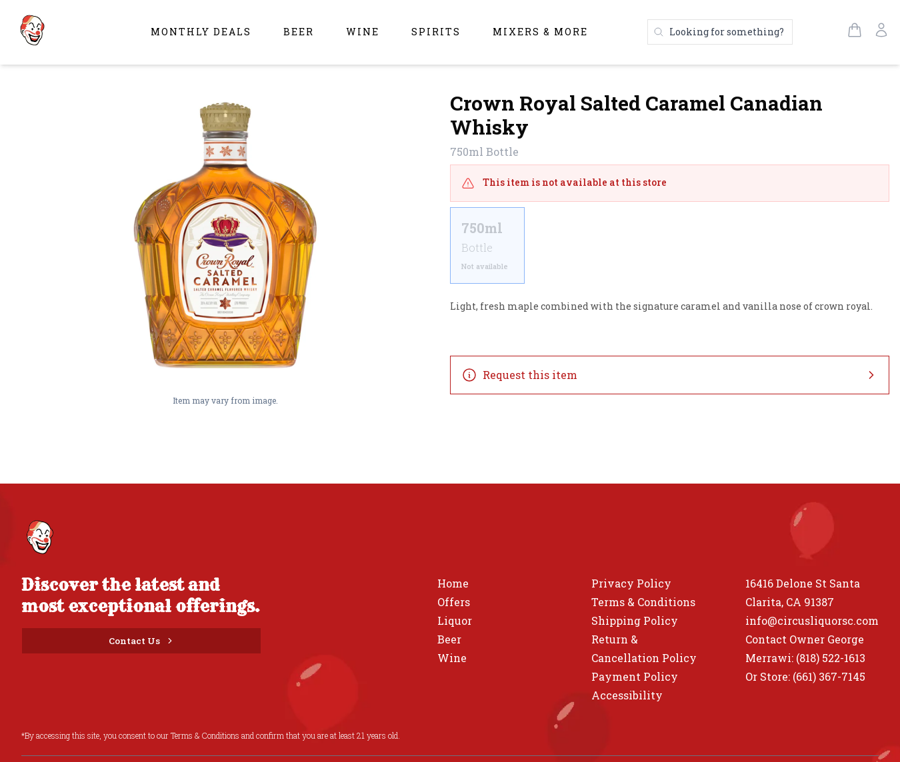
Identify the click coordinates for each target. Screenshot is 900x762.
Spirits (436, 31)
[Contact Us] (141, 640)
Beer (298, 31)
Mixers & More (540, 31)
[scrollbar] (669, 250)
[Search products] (720, 32)
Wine (362, 31)
